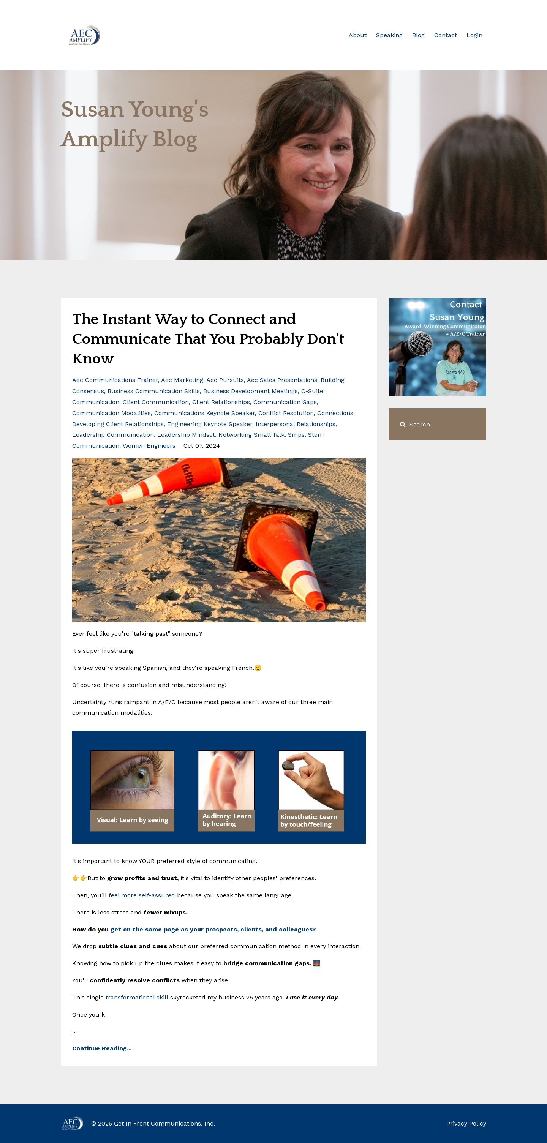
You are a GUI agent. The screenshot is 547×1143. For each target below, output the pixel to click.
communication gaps (285, 402)
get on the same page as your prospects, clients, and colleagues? (213, 929)
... (219, 880)
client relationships (221, 402)
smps (296, 434)
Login (474, 35)
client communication (156, 402)
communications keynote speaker (204, 413)
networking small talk (251, 434)
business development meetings (250, 391)
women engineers (149, 445)
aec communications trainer (115, 380)
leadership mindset (186, 434)
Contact (445, 35)
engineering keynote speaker (209, 424)
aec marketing (182, 380)
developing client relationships (118, 424)
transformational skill (137, 997)
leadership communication (113, 434)
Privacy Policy (466, 1123)
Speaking (389, 35)
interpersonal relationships (295, 424)
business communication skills (154, 391)
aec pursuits (225, 380)
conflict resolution (286, 413)
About (358, 35)
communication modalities (111, 413)
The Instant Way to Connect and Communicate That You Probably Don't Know (208, 339)
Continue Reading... (101, 1048)
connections (335, 413)
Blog (418, 35)
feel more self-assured (142, 895)
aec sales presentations (282, 380)
